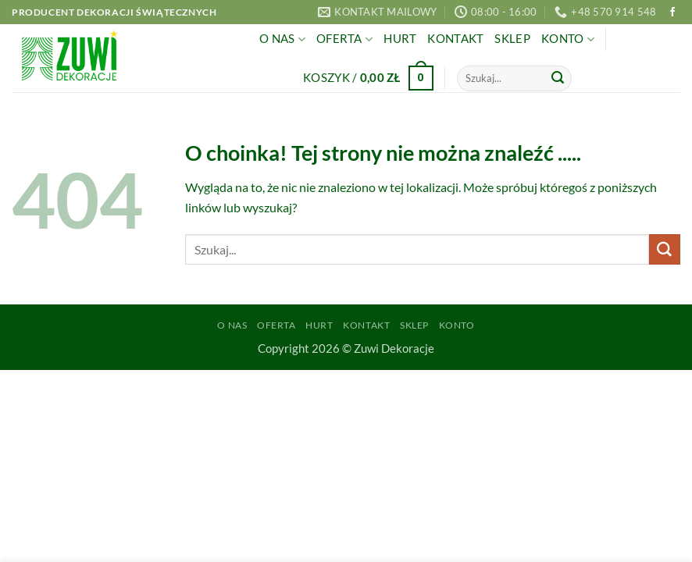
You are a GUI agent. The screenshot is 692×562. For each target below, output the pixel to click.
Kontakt (455, 38)
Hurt (399, 38)
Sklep (512, 38)
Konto (567, 39)
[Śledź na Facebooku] (672, 12)
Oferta (344, 39)
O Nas (282, 39)
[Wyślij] (557, 78)
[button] (368, 78)
